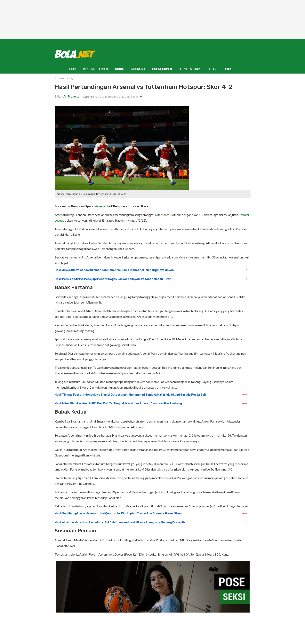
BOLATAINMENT (163, 69)
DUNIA (119, 69)
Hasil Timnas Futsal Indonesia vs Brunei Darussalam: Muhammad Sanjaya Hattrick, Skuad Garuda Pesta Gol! (130, 394)
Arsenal (100, 206)
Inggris (73, 78)
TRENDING (88, 69)
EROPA (103, 69)
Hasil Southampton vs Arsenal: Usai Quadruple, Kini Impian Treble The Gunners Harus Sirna (118, 513)
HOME (73, 69)
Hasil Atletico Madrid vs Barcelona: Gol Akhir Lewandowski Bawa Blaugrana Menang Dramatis (120, 522)
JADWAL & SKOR (189, 69)
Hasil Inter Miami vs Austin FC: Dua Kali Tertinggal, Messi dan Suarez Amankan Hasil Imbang (118, 403)
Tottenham (162, 215)
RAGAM (212, 69)
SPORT (228, 69)
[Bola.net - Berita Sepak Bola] (75, 54)
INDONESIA (138, 69)
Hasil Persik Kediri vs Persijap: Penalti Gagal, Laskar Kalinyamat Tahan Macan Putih (113, 279)
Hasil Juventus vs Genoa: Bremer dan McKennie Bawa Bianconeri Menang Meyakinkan (114, 270)
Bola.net (60, 78)
